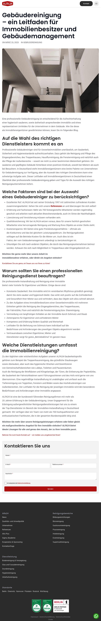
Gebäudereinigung (32, 42)
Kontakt (86, 4)
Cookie (50, 619)
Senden (50, 489)
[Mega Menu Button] (96, 3)
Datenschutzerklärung (24, 483)
